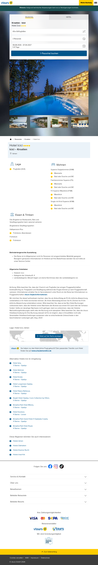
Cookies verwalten (16, 558)
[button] (49, 38)
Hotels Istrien (18, 441)
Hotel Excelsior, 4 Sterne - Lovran (19, 413)
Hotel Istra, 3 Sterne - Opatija (19, 364)
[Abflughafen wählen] (49, 31)
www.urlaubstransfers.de (41, 351)
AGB (26, 558)
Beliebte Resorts (48, 501)
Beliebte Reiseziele (48, 495)
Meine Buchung (86, 3)
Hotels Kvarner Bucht (21, 450)
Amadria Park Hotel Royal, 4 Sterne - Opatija (23, 427)
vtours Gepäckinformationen (36, 295)
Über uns (48, 483)
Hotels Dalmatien (19, 446)
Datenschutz (45, 558)
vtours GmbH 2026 (18, 562)
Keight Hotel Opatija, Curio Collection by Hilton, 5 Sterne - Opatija (31, 399)
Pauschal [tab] (29, 17)
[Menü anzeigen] (95, 3)
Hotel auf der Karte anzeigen (49, 336)
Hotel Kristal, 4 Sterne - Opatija (19, 378)
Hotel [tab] (68, 17)
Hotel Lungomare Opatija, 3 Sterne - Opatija (23, 385)
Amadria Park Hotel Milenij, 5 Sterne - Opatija (23, 406)
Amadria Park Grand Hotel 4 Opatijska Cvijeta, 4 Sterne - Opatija (30, 420)
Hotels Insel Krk (19, 455)
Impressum (35, 558)
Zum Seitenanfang (49, 552)
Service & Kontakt (48, 476)
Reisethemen (48, 489)
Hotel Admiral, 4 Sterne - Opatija (19, 371)
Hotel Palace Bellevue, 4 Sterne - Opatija (21, 392)
